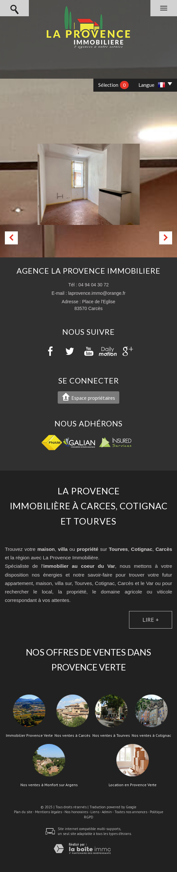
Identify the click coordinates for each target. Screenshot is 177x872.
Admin (107, 812)
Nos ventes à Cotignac (151, 735)
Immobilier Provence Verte (29, 735)
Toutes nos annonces (130, 812)
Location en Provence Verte (133, 785)
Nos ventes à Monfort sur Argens (49, 785)
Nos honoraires (76, 812)
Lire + (150, 619)
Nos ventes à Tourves (111, 735)
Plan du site (23, 812)
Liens (94, 812)
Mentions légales (48, 812)
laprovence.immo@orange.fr (96, 293)
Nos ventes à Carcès (72, 735)
